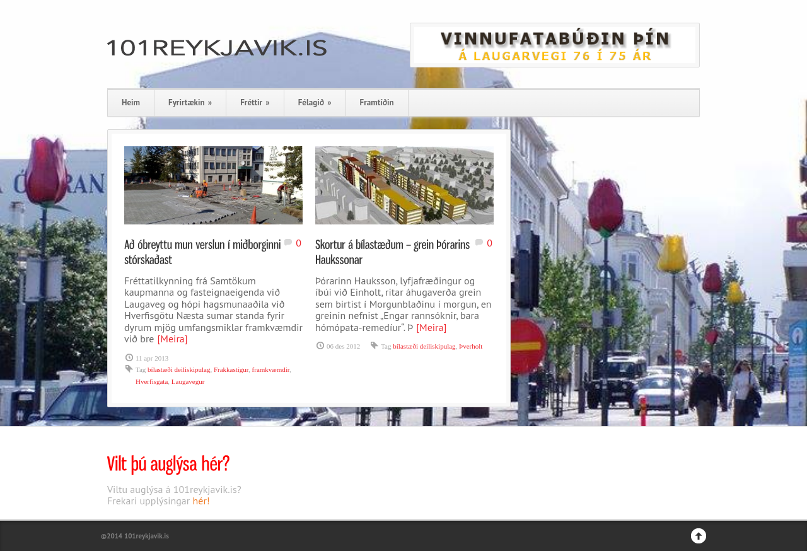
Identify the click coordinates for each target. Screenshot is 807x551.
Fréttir (254, 102)
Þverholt (470, 346)
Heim (131, 102)
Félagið (315, 102)
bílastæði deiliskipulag (179, 369)
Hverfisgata (152, 381)
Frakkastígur (231, 369)
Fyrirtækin (190, 102)
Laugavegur (188, 381)
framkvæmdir (270, 369)
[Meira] (172, 338)
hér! (201, 500)
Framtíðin (377, 102)
